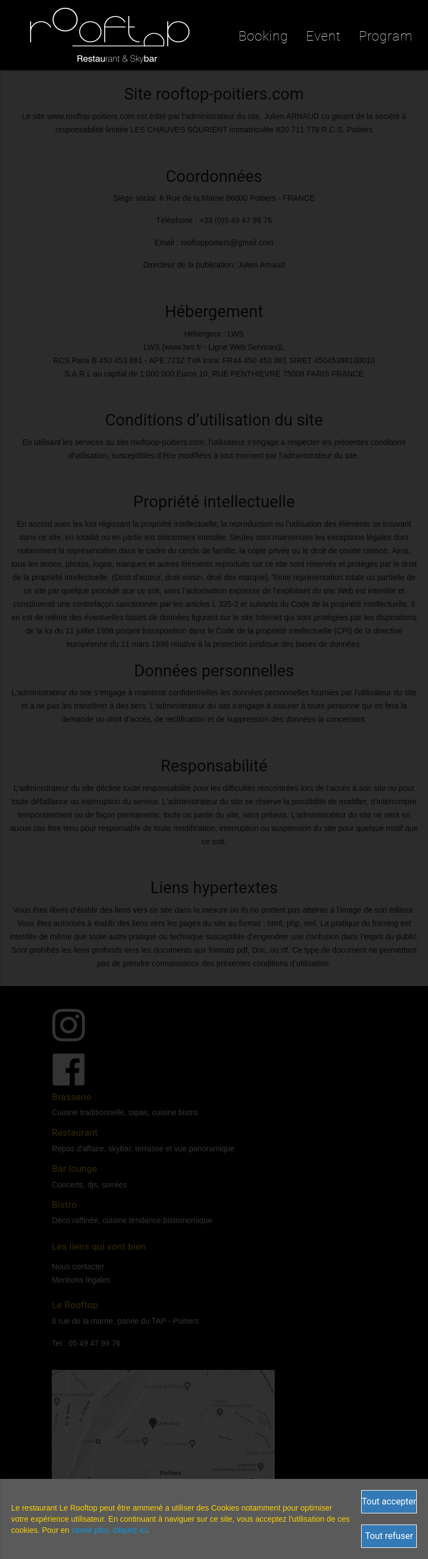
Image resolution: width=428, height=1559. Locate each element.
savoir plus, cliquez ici (109, 1530)
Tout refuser (389, 1536)
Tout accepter (389, 1501)
